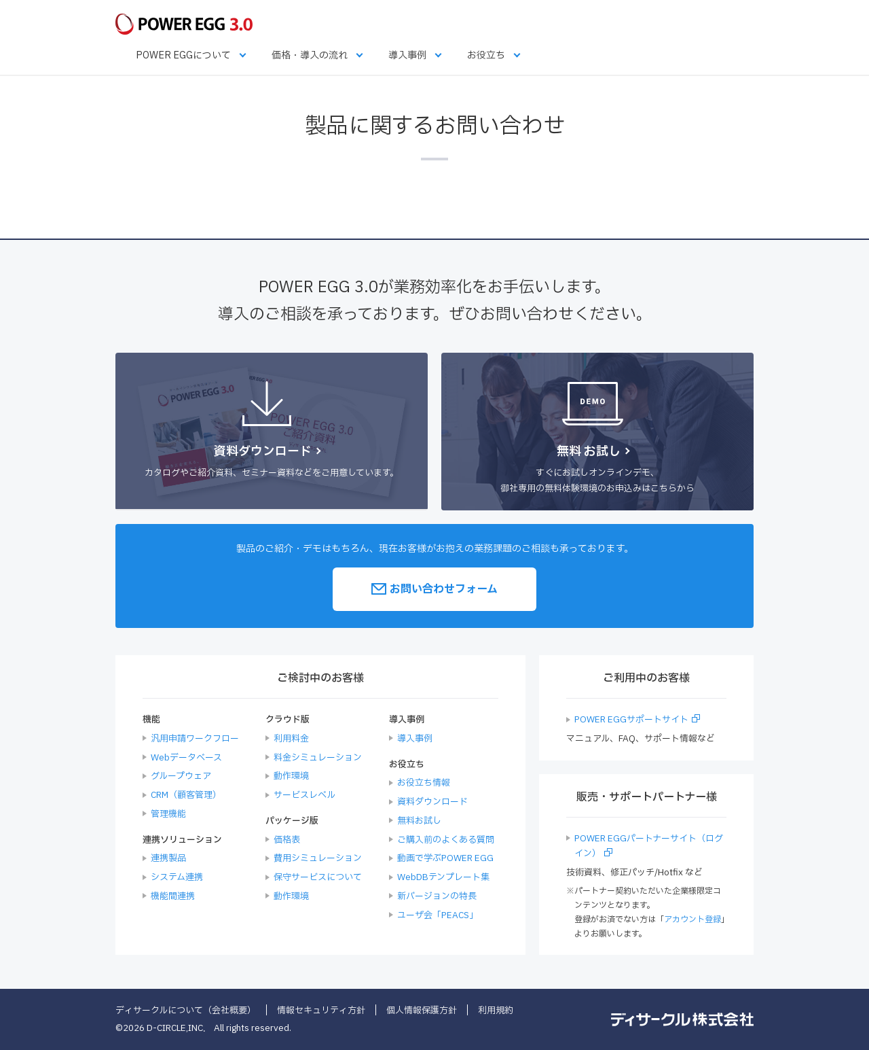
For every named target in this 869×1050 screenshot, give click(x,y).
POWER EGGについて (183, 55)
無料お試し (419, 821)
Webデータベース (186, 758)
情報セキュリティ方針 (321, 1010)
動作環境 (291, 776)
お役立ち (486, 55)
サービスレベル (304, 795)
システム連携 (177, 877)
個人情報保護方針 (421, 1010)
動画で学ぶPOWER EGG (445, 858)
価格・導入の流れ (310, 55)
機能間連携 (173, 896)
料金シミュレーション (318, 758)
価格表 (287, 840)
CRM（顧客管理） (186, 795)
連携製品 (168, 858)
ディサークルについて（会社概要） (185, 1010)
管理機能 (168, 814)
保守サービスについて (318, 877)
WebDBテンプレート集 (443, 877)
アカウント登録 (692, 919)
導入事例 (407, 55)
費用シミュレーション (318, 858)
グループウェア (181, 776)
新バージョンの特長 (437, 896)
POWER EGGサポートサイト (631, 720)
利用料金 (291, 739)
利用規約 (495, 1010)
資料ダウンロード (432, 802)
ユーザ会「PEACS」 (437, 915)
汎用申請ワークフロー (195, 739)
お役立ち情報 (423, 783)
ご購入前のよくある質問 (445, 840)
